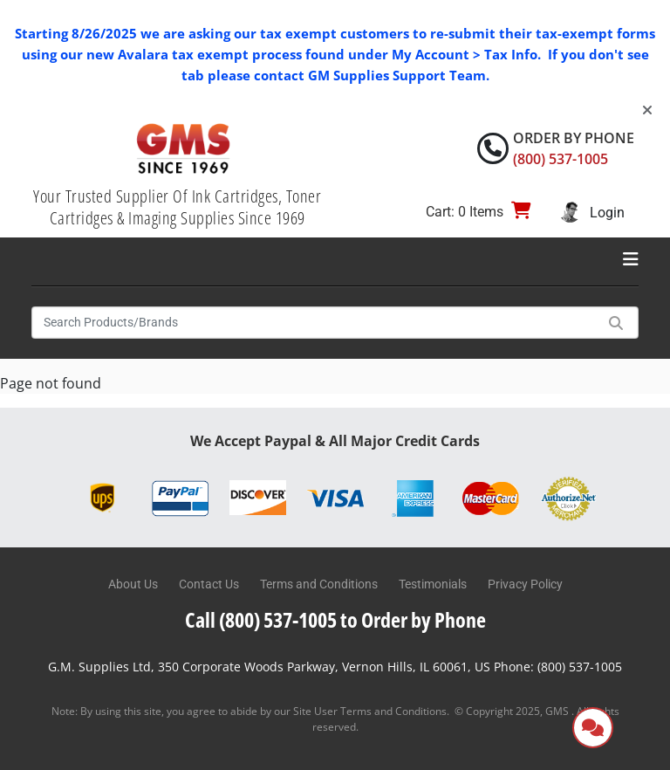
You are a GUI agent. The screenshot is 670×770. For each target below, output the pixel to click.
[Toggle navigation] (631, 259)
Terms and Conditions (319, 584)
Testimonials (433, 584)
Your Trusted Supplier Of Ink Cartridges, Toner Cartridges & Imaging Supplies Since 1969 (177, 207)
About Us (133, 584)
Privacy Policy (525, 584)
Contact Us (209, 584)
